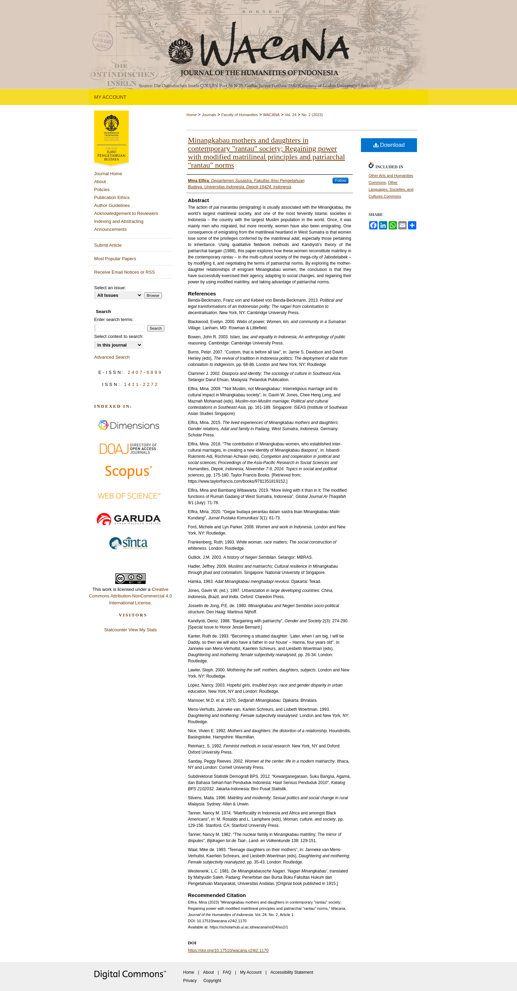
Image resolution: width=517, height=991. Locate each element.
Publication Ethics (112, 197)
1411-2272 (141, 384)
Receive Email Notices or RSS (124, 272)
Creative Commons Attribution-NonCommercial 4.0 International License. (130, 596)
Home (192, 115)
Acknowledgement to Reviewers (126, 213)
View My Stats (142, 629)
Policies (102, 189)
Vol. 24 (291, 115)
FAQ (227, 972)
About (100, 181)
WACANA (271, 115)
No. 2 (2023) (312, 115)
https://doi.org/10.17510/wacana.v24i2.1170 (228, 950)
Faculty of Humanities (239, 115)
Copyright (212, 980)
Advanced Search (112, 357)
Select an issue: (110, 287)
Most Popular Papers (115, 258)
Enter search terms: (113, 319)
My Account (251, 972)
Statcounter (115, 629)
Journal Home (108, 173)
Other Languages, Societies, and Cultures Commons (391, 189)
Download (389, 145)
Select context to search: (118, 336)
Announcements (110, 229)
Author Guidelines (112, 205)
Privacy (190, 980)
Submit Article (107, 245)
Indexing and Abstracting (118, 221)
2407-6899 (145, 372)
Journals (209, 115)
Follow (340, 180)
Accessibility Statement (292, 972)
